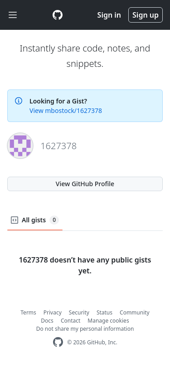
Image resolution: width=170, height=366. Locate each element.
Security (79, 312)
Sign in (109, 15)
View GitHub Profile (85, 183)
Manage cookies (108, 320)
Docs (47, 320)
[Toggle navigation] (12, 15)
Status (104, 312)
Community (135, 312)
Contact (70, 320)
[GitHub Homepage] (58, 342)
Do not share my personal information (85, 329)
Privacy (53, 312)
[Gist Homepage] (57, 14)
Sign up (145, 15)
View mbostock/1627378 (65, 110)
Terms (28, 312)
